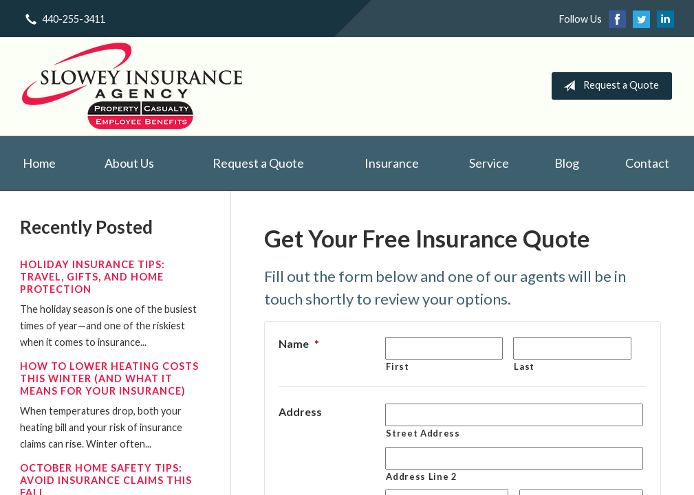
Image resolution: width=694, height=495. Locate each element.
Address (300, 411)
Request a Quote (608, 86)
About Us (129, 162)
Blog (566, 162)
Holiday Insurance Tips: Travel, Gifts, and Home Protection (92, 276)
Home (39, 162)
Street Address (422, 433)
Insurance (392, 162)
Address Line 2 (421, 476)
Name (299, 343)
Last (524, 366)
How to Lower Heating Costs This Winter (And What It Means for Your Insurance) (109, 378)
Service (489, 162)
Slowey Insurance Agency (132, 86)
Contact (647, 162)
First (397, 366)
